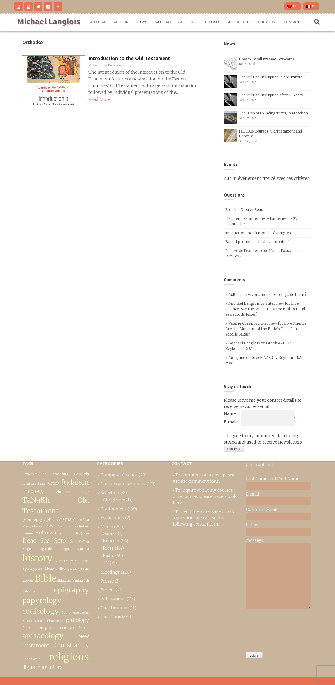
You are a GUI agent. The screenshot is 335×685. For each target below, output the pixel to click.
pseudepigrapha (38, 519)
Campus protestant (73, 526)
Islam (42, 483)
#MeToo (82, 542)
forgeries (29, 483)
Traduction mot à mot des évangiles (258, 233)
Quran (84, 533)
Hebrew (44, 532)
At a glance (114, 499)
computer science (55, 627)
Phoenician (55, 621)
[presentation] (267, 629)
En (292, 6)
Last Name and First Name (272, 478)
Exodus (28, 580)
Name (230, 413)
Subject (253, 524)
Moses (27, 621)
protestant (71, 560)
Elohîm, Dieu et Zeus (244, 209)
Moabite (51, 569)
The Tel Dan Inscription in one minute (271, 77)
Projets (107, 589)
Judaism (75, 482)
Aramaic (66, 519)
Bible (45, 578)
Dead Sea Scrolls (47, 540)
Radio (108, 555)
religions (69, 657)
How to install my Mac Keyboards (266, 59)
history (37, 558)
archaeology (43, 635)
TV (106, 562)
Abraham (63, 492)
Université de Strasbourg (45, 474)
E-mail (230, 421)
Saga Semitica (75, 549)
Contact (292, 22)
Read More (99, 99)
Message (255, 540)
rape (85, 492)
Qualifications (114, 607)
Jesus (84, 568)
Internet (111, 540)
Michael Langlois (48, 21)
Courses (212, 22)
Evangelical (68, 569)
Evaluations (112, 517)
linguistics (46, 549)
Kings (26, 549)
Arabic (27, 628)
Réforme (28, 591)
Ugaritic (61, 533)
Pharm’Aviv (31, 659)
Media (106, 526)
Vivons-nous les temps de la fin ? (277, 294)
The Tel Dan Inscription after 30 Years (271, 95)
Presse (107, 581)
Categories (188, 22)
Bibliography (239, 22)
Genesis (28, 533)
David (66, 612)
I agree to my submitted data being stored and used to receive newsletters (263, 439)
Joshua (84, 520)
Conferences (113, 508)
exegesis (81, 612)
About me (98, 22)
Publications (113, 598)
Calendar (162, 22)
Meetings (110, 572)
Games (110, 533)
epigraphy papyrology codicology (55, 600)
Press (108, 548)
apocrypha (32, 568)
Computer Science (119, 474)
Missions (122, 22)
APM (50, 526)
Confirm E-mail (261, 509)
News (142, 22)
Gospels (81, 473)
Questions (267, 22)
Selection (109, 492)
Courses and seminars (123, 483)
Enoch (73, 533)
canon (39, 621)
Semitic (84, 628)
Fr (311, 6)
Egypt (84, 560)
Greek (53, 483)
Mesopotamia (32, 526)
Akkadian (64, 580)
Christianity (71, 645)
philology (77, 620)
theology (33, 491)
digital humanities (42, 667)
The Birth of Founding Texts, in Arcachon (273, 113)
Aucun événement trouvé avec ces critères (266, 178)
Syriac (58, 560)
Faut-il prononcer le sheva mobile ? (257, 241)
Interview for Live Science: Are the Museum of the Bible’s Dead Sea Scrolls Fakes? (265, 309)
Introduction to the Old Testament (129, 58)
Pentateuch (80, 580)
